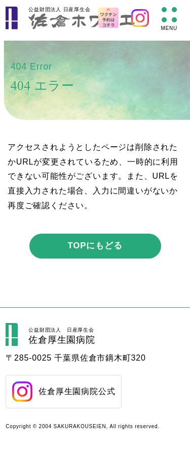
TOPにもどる (95, 245)
